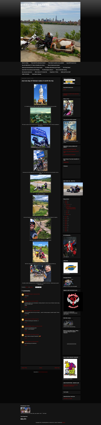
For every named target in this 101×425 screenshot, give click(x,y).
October (67, 206)
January (67, 214)
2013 (66, 225)
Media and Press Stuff (65, 72)
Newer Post (24, 367)
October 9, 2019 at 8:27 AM (35, 294)
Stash (26, 319)
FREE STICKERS (25, 74)
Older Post (57, 367)
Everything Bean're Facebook (69, 154)
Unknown (27, 310)
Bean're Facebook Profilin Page (70, 149)
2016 (66, 220)
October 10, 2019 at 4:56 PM (33, 301)
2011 (66, 229)
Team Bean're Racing (36, 74)
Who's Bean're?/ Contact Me (41, 72)
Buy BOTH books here (71, 62)
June (67, 210)
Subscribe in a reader (68, 398)
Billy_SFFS (27, 294)
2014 (66, 223)
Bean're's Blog (25, 62)
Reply (26, 297)
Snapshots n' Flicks (54, 72)
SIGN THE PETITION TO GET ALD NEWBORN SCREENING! (71, 385)
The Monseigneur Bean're (47, 69)
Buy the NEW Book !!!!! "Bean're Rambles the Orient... (33, 65)
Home (40, 367)
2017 (66, 218)
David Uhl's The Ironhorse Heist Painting (30, 69)
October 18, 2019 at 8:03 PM (33, 341)
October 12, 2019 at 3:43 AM (37, 326)
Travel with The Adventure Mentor (38, 62)
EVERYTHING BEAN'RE (35, 4)
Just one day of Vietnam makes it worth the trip (71, 208)
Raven (26, 334)
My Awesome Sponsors (27, 72)
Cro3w (26, 341)
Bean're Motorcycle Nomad (54, 65)
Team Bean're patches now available (56, 62)
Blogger (63, 422)
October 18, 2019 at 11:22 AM (33, 334)
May (67, 212)
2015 (66, 222)
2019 (66, 202)
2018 (66, 216)
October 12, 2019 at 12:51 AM (32, 319)
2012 (66, 227)
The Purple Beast (66, 67)
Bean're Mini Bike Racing (61, 69)
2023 (66, 201)
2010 (66, 230)
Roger (26, 301)
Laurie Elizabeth (28, 326)
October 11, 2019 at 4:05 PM (34, 310)
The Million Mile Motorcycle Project (52, 67)
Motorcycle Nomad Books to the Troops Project (32, 67)
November (68, 204)
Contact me (66, 162)
